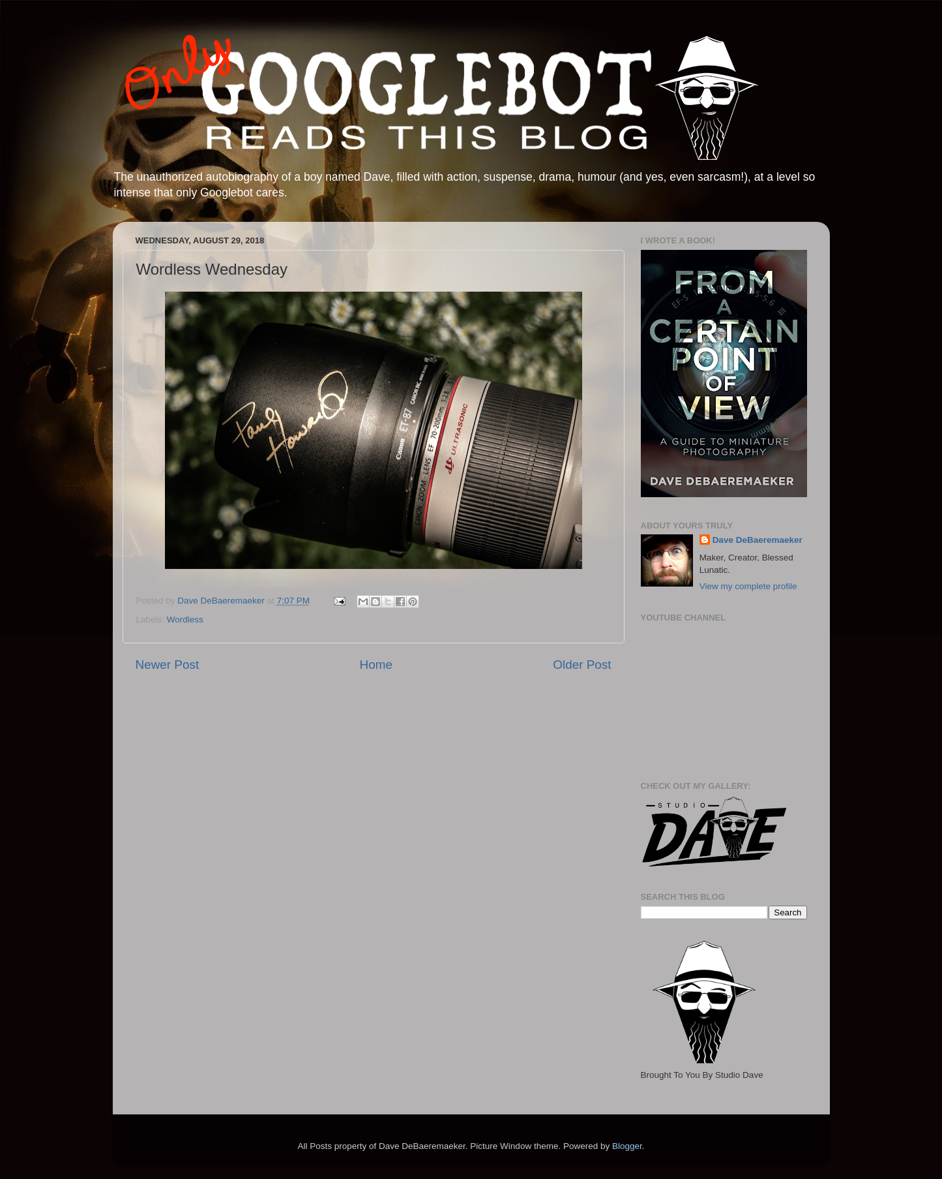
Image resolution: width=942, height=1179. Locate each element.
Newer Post (167, 664)
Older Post (582, 664)
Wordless (185, 619)
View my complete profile (748, 586)
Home (376, 664)
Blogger (627, 1146)
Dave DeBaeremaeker (757, 540)
